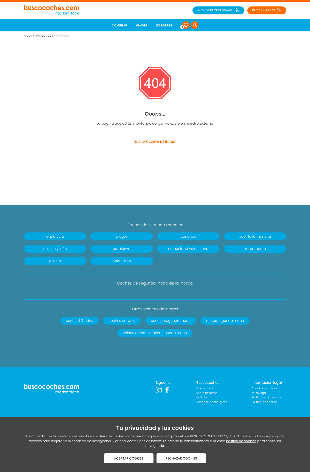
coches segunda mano (171, 320)
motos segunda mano (225, 320)
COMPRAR (119, 25)
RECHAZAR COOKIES (181, 458)
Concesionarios (207, 388)
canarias (188, 236)
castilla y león (55, 248)
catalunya (121, 248)
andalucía (55, 236)
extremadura (255, 248)
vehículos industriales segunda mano (155, 332)
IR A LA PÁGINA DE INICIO (155, 141)
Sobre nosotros (206, 393)
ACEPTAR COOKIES (128, 458)
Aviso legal (259, 393)
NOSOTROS (164, 25)
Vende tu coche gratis (212, 402)
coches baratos (121, 320)
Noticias (202, 397)
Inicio (28, 36)
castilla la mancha (255, 236)
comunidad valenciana (188, 248)
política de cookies (241, 441)
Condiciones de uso (265, 388)
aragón (121, 236)
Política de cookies (264, 402)
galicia (55, 260)
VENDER (141, 25)
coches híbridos (79, 320)
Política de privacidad (267, 397)
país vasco (121, 260)
